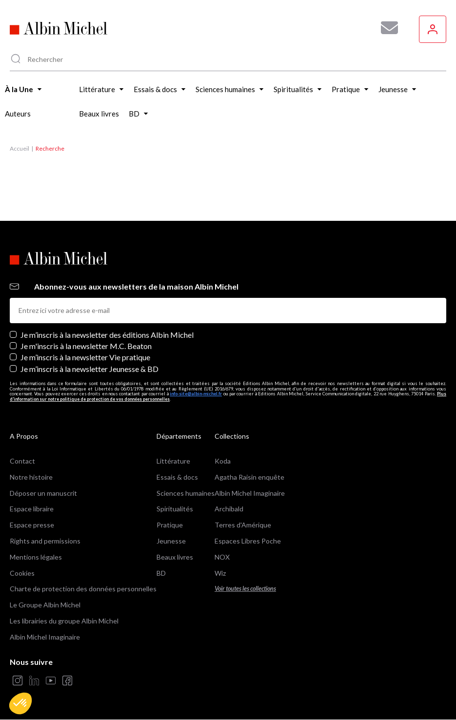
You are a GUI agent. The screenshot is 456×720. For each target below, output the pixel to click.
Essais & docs (177, 477)
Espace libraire (32, 509)
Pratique (170, 525)
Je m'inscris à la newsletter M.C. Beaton (86, 345)
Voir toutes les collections (245, 588)
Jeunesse (171, 541)
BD (161, 573)
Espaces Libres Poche (248, 541)
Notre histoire (31, 477)
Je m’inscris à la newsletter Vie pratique (85, 357)
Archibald (229, 509)
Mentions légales (36, 557)
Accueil (19, 148)
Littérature (173, 461)
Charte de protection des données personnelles (83, 588)
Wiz (220, 573)
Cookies (22, 573)
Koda (223, 461)
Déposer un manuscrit (43, 493)
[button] (20, 703)
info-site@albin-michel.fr (196, 393)
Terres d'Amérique (243, 525)
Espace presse (32, 525)
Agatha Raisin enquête (249, 477)
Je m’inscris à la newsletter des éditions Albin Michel (107, 334)
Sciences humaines (186, 493)
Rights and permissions (45, 541)
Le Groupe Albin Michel (45, 605)
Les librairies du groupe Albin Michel (64, 621)
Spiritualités (175, 509)
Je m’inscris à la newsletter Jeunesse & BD (89, 368)
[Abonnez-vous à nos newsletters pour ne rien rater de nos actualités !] (386, 28)
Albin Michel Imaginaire (45, 637)
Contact (22, 461)
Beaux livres (175, 557)
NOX (222, 557)
